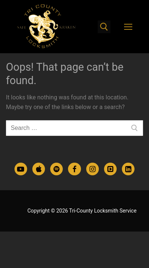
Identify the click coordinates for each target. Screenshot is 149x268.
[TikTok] (110, 169)
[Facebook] (74, 169)
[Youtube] (20, 169)
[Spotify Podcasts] (56, 169)
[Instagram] (92, 169)
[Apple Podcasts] (38, 169)
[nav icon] (128, 27)
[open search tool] (104, 26)
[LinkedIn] (128, 169)
